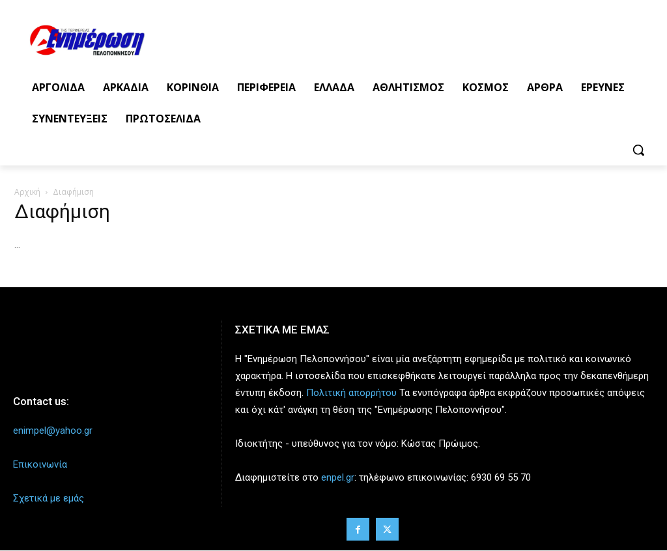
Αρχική (27, 191)
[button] (638, 149)
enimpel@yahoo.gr (52, 430)
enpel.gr (337, 477)
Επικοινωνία (40, 464)
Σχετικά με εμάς (48, 498)
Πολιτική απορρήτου (351, 393)
